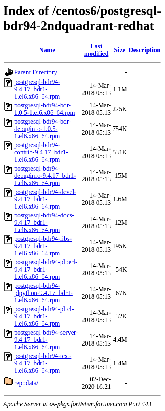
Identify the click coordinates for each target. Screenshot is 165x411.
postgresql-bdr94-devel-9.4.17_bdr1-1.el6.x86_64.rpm (45, 199)
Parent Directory (35, 72)
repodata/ (26, 382)
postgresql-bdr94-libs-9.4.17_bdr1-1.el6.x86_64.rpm (43, 246)
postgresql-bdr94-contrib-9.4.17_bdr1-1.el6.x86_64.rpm (41, 152)
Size (119, 49)
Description (145, 49)
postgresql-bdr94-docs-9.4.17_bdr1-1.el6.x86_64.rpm (44, 222)
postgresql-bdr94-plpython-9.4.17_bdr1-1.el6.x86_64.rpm (43, 293)
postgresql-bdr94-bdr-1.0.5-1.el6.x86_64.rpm (44, 109)
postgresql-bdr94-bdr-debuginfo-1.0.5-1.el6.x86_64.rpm (42, 128)
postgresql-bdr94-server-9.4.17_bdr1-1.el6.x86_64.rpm (46, 339)
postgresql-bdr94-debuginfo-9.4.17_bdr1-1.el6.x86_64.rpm (45, 175)
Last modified (96, 50)
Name (47, 49)
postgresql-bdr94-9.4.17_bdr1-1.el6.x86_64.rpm (37, 89)
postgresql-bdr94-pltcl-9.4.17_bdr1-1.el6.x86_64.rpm (44, 316)
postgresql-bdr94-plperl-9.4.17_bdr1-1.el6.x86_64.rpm (45, 269)
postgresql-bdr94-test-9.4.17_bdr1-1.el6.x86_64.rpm (42, 363)
